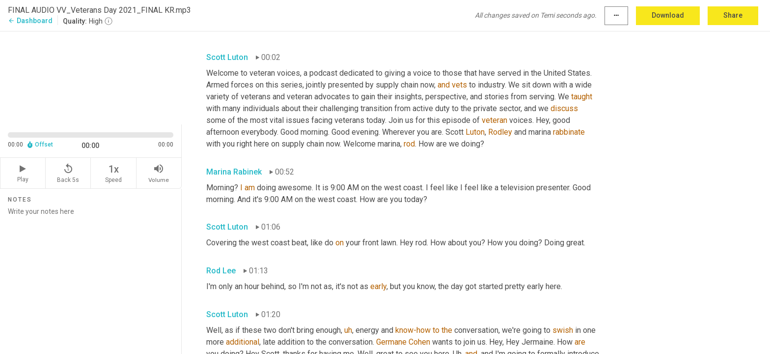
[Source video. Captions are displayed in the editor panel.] (91, 76)
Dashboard (30, 21)
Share (732, 15)
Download (668, 15)
